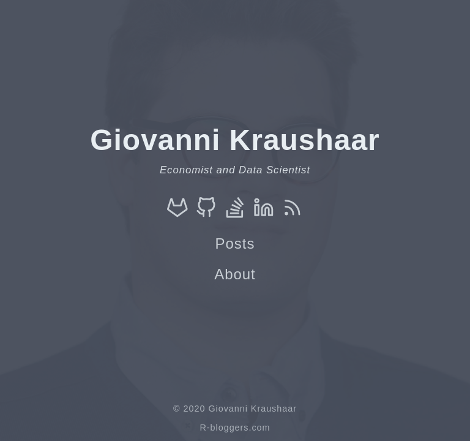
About (235, 274)
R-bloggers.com (235, 427)
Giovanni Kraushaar (252, 408)
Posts (235, 243)
